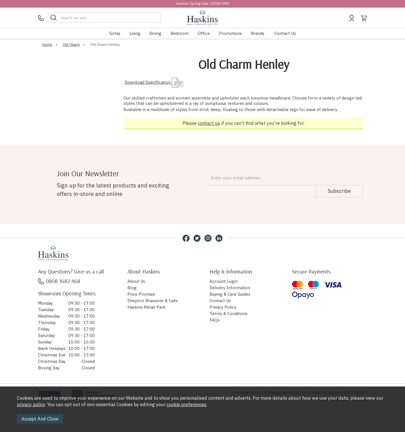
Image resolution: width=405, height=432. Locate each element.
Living (134, 33)
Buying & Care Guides (230, 294)
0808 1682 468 (59, 280)
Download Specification (154, 82)
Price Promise (141, 294)
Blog (132, 287)
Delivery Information (230, 287)
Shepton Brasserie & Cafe (152, 300)
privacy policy (31, 404)
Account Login (224, 281)
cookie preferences (186, 404)
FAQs (215, 320)
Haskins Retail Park (146, 307)
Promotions (230, 33)
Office (204, 33)
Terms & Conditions (229, 313)
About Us (136, 281)
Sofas (114, 33)
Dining (155, 33)
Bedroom (179, 33)
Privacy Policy (223, 307)
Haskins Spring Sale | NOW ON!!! (202, 3)
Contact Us (285, 33)
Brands (257, 33)
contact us (209, 123)
